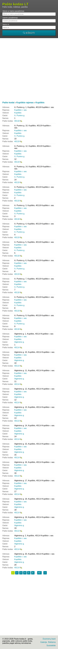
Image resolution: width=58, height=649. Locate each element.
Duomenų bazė (49, 639)
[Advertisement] (29, 69)
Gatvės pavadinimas (10, 18)
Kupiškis (17, 113)
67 (39, 573)
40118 (17, 121)
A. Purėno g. (19, 115)
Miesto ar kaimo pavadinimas (13, 11)
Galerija (43, 642)
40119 (17, 141)
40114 (17, 347)
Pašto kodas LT (15, 4)
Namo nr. (6, 24)
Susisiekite (51, 645)
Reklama (52, 642)
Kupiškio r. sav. (20, 110)
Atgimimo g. (19, 342)
